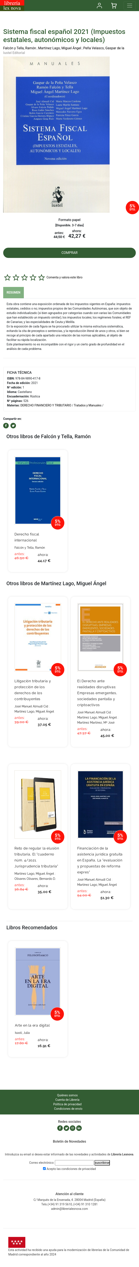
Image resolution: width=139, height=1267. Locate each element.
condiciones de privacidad (78, 1169)
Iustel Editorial (14, 53)
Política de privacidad (67, 1104)
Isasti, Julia (22, 1032)
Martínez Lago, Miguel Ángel (59, 48)
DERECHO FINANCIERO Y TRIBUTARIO (45, 405)
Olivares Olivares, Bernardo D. (35, 878)
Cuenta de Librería (67, 1099)
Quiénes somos (67, 1095)
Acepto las (71, 1169)
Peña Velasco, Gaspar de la (103, 48)
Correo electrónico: (41, 1162)
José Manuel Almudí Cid (31, 706)
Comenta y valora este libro (64, 277)
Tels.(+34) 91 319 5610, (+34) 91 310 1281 (69, 1204)
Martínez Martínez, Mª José (96, 722)
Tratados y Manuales (88, 405)
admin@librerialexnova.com (69, 1208)
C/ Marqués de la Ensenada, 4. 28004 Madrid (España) (69, 1200)
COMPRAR (70, 253)
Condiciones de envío (68, 1108)
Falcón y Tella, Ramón (19, 48)
